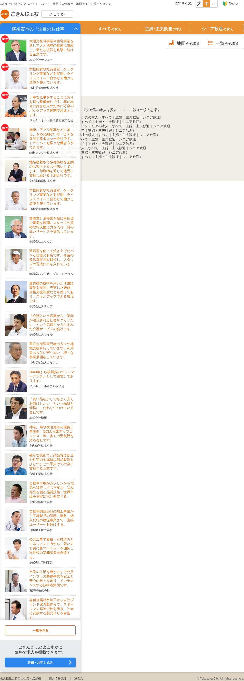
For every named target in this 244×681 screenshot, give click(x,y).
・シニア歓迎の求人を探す (139, 110)
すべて (109, 29)
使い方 (231, 3)
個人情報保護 (57, 678)
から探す (188, 43)
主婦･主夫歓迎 (163, 29)
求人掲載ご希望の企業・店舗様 (20, 678)
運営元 (78, 678)
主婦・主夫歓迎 (127, 117)
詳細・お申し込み (40, 662)
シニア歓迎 (217, 29)
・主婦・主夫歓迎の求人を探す (93, 110)
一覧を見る (40, 630)
